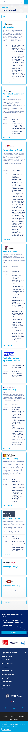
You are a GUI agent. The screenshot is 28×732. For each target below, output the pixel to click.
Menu (25, 2)
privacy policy (12, 726)
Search (21, 2)
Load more (7, 602)
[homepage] (4, 2)
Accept (6, 729)
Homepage (4, 7)
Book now (14, 633)
